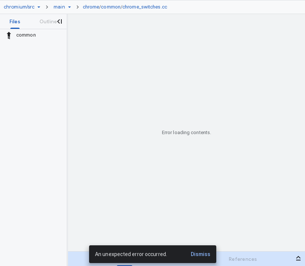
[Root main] (59, 7)
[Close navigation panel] (59, 21)
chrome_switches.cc (144, 7)
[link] (127, 7)
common (111, 7)
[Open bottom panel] (298, 258)
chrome (91, 7)
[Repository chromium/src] (19, 7)
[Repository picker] (39, 7)
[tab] (15, 21)
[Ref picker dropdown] (69, 7)
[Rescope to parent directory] (8, 35)
